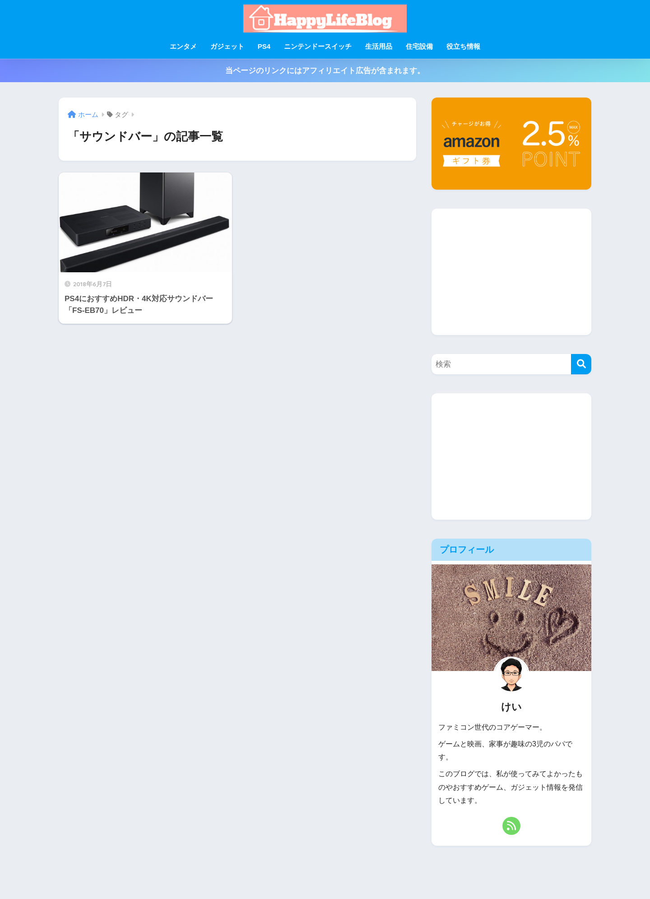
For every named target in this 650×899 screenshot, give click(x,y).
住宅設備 (419, 46)
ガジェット (227, 46)
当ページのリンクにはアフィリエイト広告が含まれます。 (325, 70)
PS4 (264, 46)
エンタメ (183, 46)
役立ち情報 (463, 46)
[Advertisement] (511, 272)
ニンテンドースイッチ (318, 46)
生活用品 (378, 46)
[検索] (581, 364)
